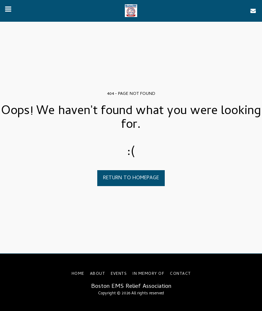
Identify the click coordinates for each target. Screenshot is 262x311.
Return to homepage (131, 178)
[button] (8, 10)
